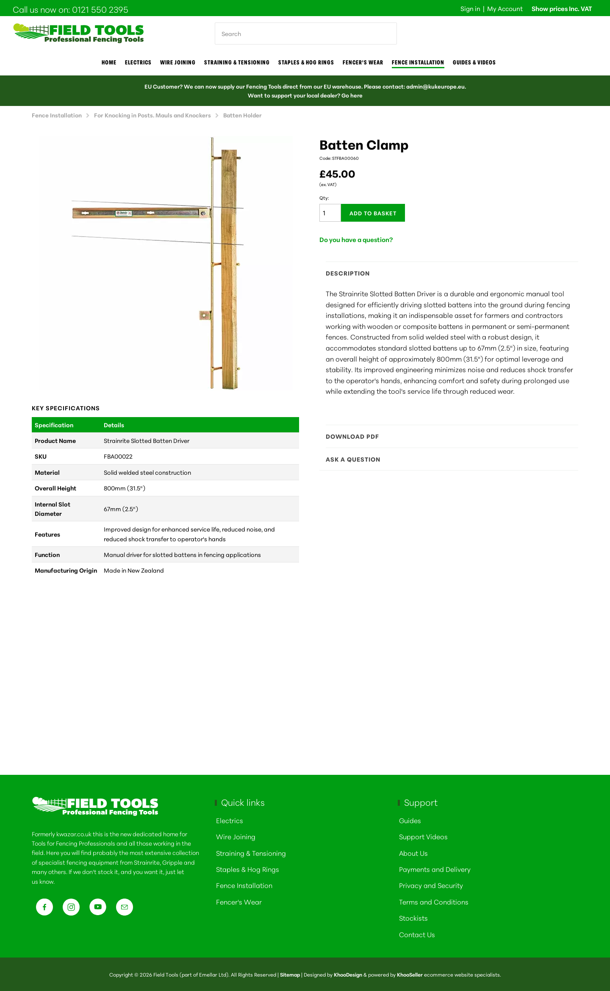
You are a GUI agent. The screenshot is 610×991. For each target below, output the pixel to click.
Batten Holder (242, 115)
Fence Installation (418, 62)
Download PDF (448, 436)
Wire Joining (235, 836)
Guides (410, 820)
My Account (505, 8)
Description (448, 273)
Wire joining (178, 62)
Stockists (413, 917)
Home (109, 62)
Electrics (138, 62)
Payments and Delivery (435, 869)
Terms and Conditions (434, 901)
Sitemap (290, 974)
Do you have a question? (356, 239)
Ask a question (448, 459)
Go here (352, 95)
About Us (413, 852)
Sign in (470, 8)
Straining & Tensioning (237, 62)
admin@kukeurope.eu (435, 86)
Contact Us (417, 934)
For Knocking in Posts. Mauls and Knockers (152, 115)
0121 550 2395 (100, 9)
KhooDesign (348, 974)
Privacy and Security (431, 885)
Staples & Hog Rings (306, 62)
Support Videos (423, 836)
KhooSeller (410, 974)
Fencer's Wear (363, 62)
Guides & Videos (474, 62)
